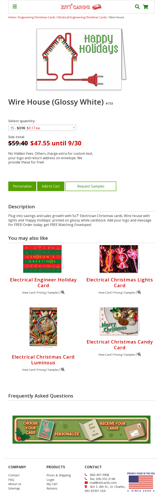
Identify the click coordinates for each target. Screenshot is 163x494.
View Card (28, 292)
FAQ (11, 480)
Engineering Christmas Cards (37, 17)
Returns (51, 488)
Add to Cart (51, 186)
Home (12, 17)
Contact (14, 475)
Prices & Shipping (58, 475)
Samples (53, 292)
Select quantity (21, 121)
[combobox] (42, 128)
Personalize (22, 186)
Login (50, 480)
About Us (14, 484)
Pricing (41, 292)
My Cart (52, 484)
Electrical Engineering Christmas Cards (82, 17)
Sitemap (14, 488)
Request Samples (90, 186)
